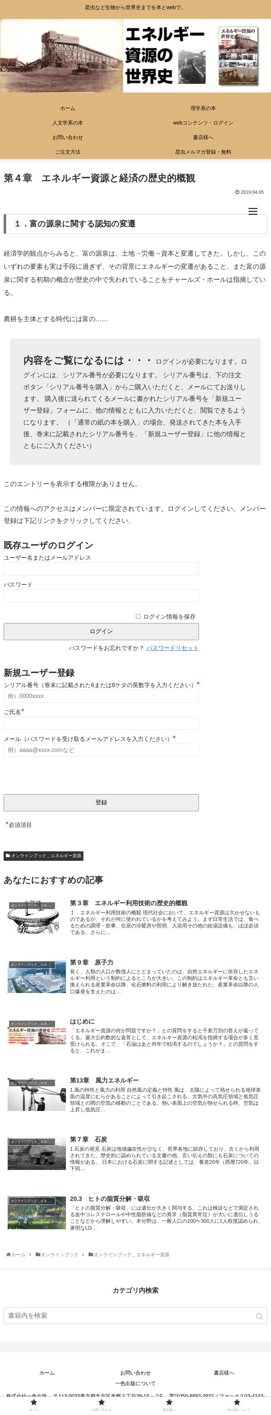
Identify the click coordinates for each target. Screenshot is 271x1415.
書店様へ (224, 1374)
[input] (135, 1317)
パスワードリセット (172, 648)
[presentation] (59, 776)
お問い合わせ (135, 1374)
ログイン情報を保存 (169, 617)
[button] (260, 1318)
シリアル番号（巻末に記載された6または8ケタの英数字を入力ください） (102, 685)
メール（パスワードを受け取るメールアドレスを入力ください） (90, 739)
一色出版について (135, 1385)
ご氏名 (14, 712)
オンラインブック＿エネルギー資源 (46, 855)
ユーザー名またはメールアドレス (47, 558)
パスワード (18, 585)
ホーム (47, 1374)
